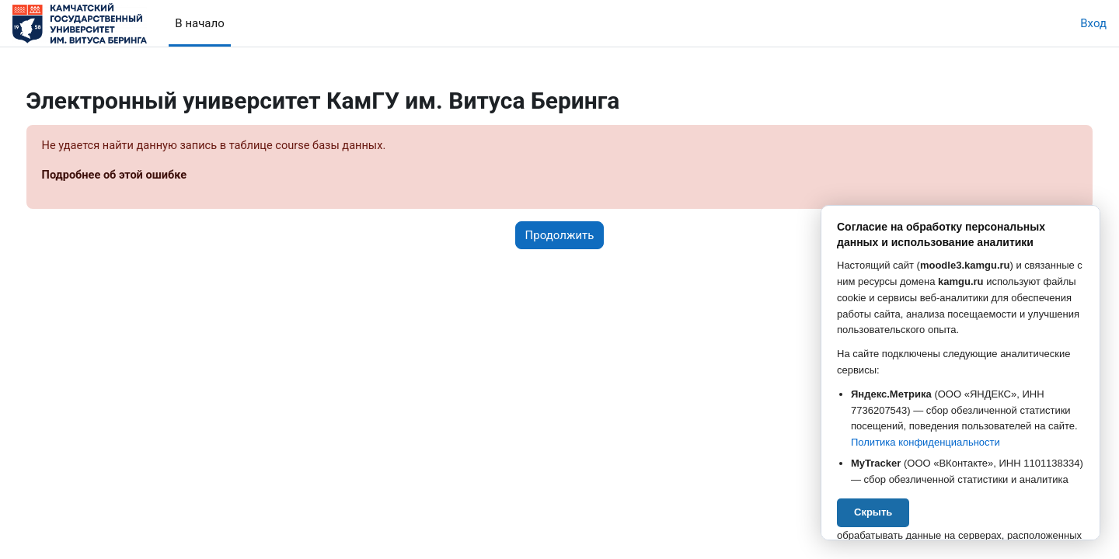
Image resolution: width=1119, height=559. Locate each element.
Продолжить (559, 236)
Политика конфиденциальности (925, 442)
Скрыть (873, 512)
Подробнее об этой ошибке (145, 176)
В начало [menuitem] (199, 23)
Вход (1093, 23)
